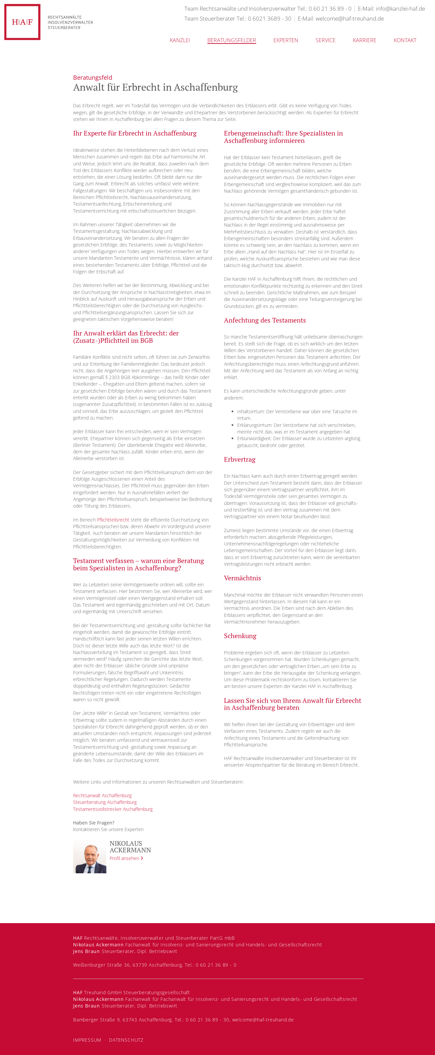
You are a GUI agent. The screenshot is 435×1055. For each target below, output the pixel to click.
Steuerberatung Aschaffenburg (105, 802)
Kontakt (405, 40)
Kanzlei (180, 40)
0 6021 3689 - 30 (269, 18)
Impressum (87, 1040)
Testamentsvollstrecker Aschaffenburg (113, 809)
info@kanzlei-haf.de (400, 8)
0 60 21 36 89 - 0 (330, 8)
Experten (285, 40)
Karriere (365, 40)
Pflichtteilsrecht (113, 520)
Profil (124, 858)
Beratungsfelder (231, 40)
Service (326, 40)
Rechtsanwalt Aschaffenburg (102, 795)
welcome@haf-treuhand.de (350, 18)
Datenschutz (126, 1040)
